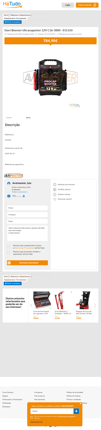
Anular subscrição (36, 422)
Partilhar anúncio (64, 191)
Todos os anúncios (19, 193)
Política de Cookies (74, 396)
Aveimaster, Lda (21, 184)
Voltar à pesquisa (13, 23)
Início (7, 278)
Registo (5, 396)
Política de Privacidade (24, 249)
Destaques (6, 407)
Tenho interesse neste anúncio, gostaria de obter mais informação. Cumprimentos (27, 235)
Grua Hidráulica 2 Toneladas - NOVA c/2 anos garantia (63, 315)
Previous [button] (31, 308)
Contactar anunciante (28, 264)
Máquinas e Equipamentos (22, 278)
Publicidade (6, 403)
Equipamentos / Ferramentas (16, 282)
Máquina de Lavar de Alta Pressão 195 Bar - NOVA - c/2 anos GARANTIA (84, 315)
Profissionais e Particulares (12, 399)
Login (67, 5)
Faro (35, 318)
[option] (50, 79)
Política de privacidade (75, 392)
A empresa (38, 392)
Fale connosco (39, 396)
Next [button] (95, 308)
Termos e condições (74, 399)
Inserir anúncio (87, 5)
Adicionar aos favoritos (66, 186)
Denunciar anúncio (65, 200)
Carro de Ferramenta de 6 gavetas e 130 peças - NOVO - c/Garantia (41, 315)
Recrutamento (39, 399)
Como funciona (7, 392)
